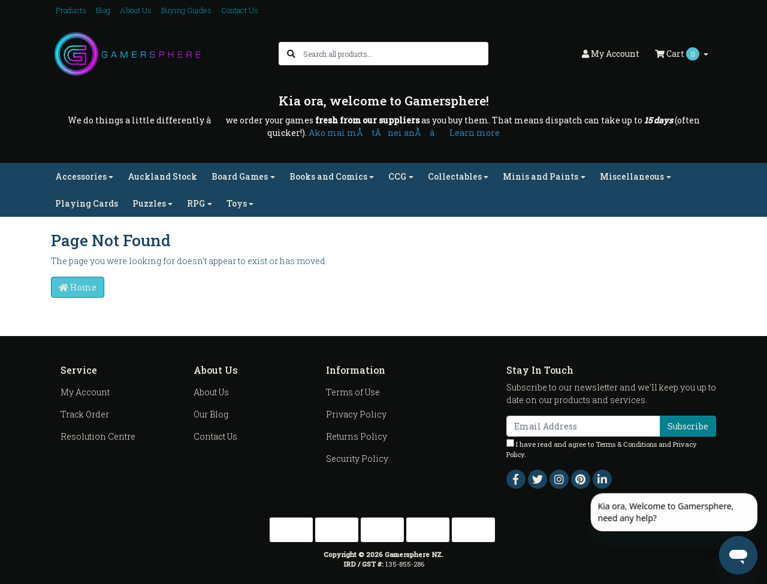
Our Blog (211, 414)
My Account (85, 392)
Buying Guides (186, 10)
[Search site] (291, 53)
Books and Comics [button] (328, 176)
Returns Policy (356, 436)
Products (71, 10)
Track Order (85, 414)
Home (77, 287)
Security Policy (357, 458)
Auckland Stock (162, 176)
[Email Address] (583, 426)
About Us (136, 10)
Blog (103, 10)
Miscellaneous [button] (632, 176)
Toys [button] (237, 203)
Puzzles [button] (149, 203)
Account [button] (610, 53)
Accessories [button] (81, 176)
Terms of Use (353, 392)
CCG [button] (397, 176)
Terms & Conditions (626, 444)
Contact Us (239, 10)
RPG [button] (196, 203)
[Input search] (395, 53)
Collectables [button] (455, 176)
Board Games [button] (240, 176)
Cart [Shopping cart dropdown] (678, 53)
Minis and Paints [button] (540, 176)
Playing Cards (86, 203)
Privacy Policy (356, 414)
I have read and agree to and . (601, 449)
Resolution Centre (98, 436)
